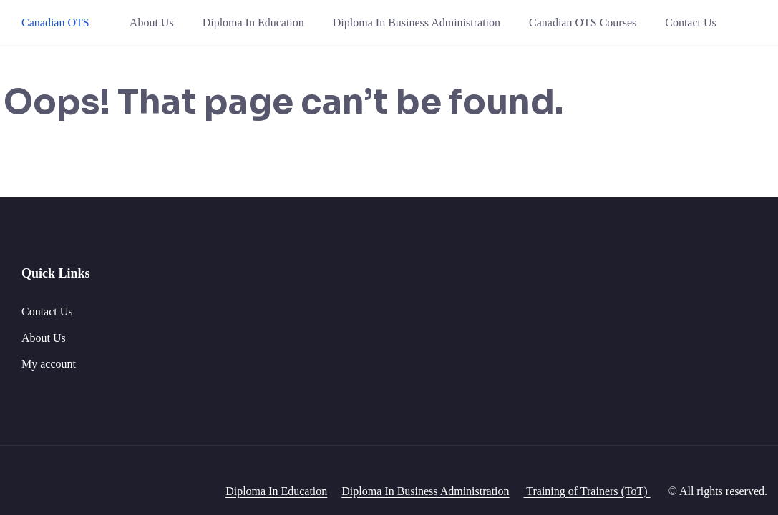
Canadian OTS (55, 22)
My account (48, 364)
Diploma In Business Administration (416, 22)
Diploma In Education (253, 22)
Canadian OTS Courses (582, 22)
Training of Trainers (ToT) (587, 491)
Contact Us (690, 22)
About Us (152, 22)
